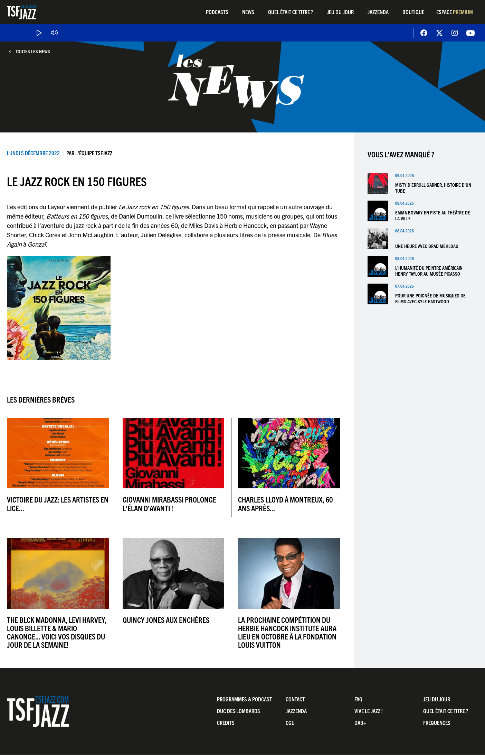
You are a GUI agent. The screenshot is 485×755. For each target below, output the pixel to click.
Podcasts (217, 11)
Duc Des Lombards (238, 710)
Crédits (226, 722)
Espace (454, 11)
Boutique (413, 11)
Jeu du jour (340, 11)
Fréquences (436, 722)
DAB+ (360, 722)
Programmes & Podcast (244, 699)
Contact (295, 699)
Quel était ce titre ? (290, 11)
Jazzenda (378, 11)
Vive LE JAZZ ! (368, 710)
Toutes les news (33, 51)
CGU (290, 722)
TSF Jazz (21, 12)
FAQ (358, 699)
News (248, 11)
